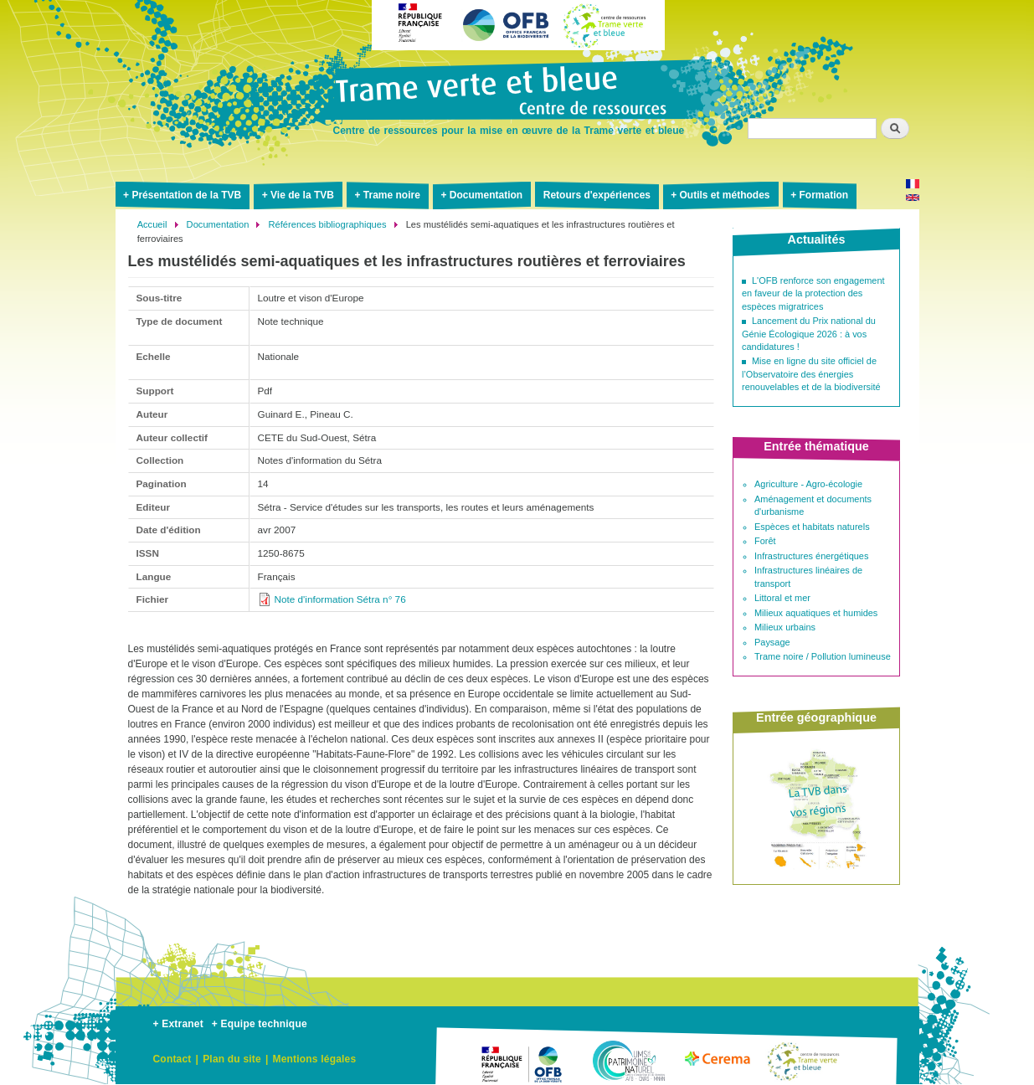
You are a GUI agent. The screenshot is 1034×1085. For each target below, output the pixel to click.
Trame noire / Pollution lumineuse (822, 656)
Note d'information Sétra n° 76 (340, 599)
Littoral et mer (782, 598)
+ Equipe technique (259, 1024)
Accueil (152, 224)
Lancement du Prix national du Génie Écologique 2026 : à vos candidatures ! (809, 334)
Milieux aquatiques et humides (815, 613)
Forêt (765, 541)
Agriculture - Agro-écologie (808, 484)
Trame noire (391, 195)
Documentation (486, 195)
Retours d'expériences (597, 195)
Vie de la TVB (302, 195)
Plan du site (232, 1059)
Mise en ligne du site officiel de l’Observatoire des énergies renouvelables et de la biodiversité (811, 374)
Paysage (772, 642)
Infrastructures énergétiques (811, 556)
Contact (172, 1059)
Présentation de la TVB (186, 195)
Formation (823, 195)
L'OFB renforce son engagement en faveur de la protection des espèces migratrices (813, 293)
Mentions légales (314, 1059)
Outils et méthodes (725, 195)
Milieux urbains (784, 627)
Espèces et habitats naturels (812, 527)
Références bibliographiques (328, 224)
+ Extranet (178, 1024)
